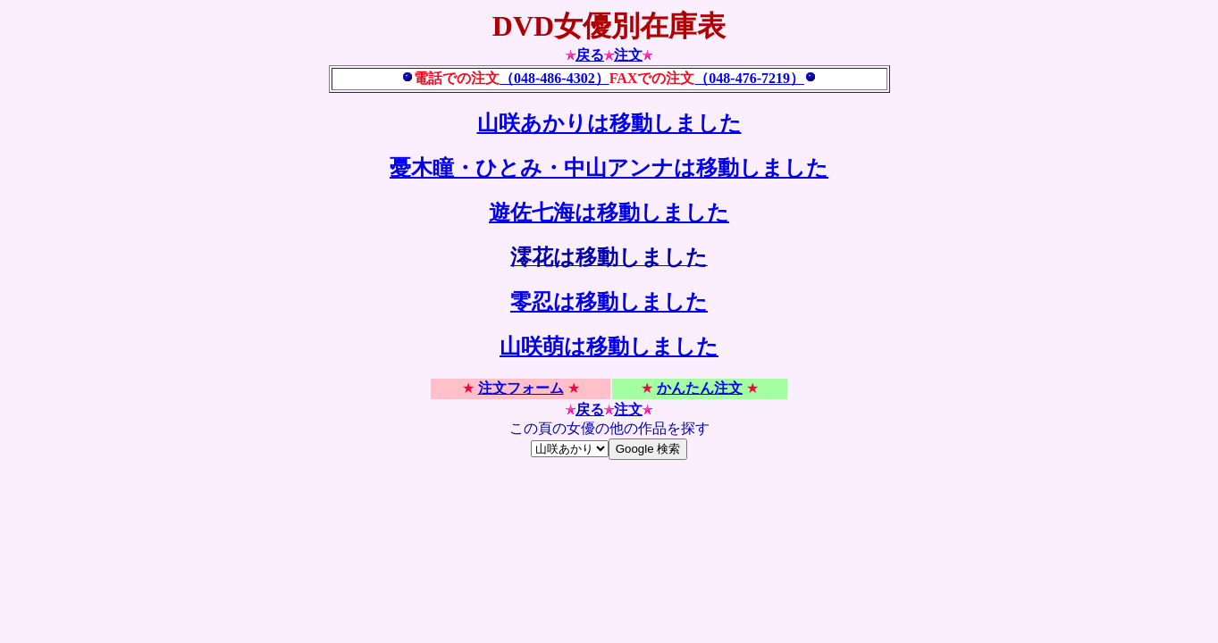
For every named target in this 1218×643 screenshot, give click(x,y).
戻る (589, 55)
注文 (628, 55)
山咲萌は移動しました (609, 346)
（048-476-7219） (749, 78)
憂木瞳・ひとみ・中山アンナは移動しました (609, 168)
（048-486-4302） (554, 78)
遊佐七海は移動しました (609, 212)
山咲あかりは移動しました (609, 123)
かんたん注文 (700, 388)
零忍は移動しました (609, 301)
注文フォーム (521, 388)
